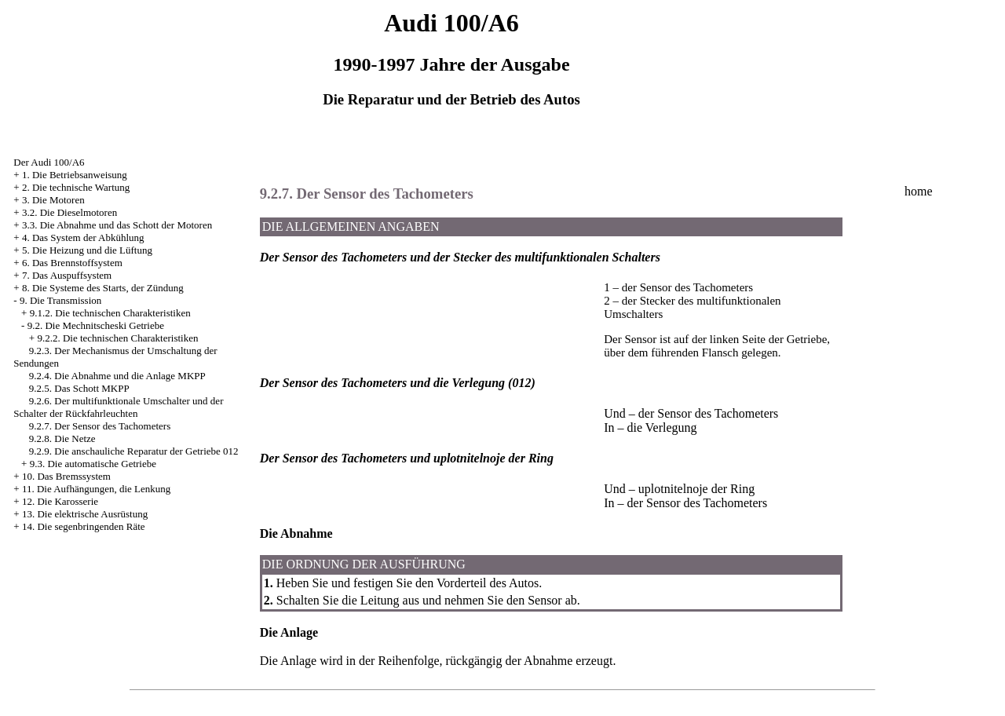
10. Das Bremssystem (66, 476)
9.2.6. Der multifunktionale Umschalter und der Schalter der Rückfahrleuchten (118, 407)
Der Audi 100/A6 (48, 162)
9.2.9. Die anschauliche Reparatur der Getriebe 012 (134, 451)
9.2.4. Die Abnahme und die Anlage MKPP (117, 376)
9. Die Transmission (60, 300)
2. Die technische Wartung (76, 187)
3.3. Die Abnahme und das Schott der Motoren (117, 225)
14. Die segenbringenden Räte (83, 526)
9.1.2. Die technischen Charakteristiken (110, 313)
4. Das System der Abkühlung (83, 237)
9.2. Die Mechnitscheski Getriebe (95, 325)
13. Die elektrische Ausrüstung (85, 514)
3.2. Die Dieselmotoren (69, 212)
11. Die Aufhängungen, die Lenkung (96, 489)
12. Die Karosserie (60, 501)
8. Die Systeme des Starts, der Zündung (103, 288)
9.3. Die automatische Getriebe (93, 463)
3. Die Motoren (53, 200)
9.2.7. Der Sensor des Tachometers (99, 426)
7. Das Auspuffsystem (66, 275)
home (918, 191)
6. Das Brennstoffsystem (72, 262)
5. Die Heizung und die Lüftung (87, 250)
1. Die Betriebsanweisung (74, 175)
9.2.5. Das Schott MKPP (79, 388)
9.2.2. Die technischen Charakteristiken (117, 338)
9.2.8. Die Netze (62, 438)
